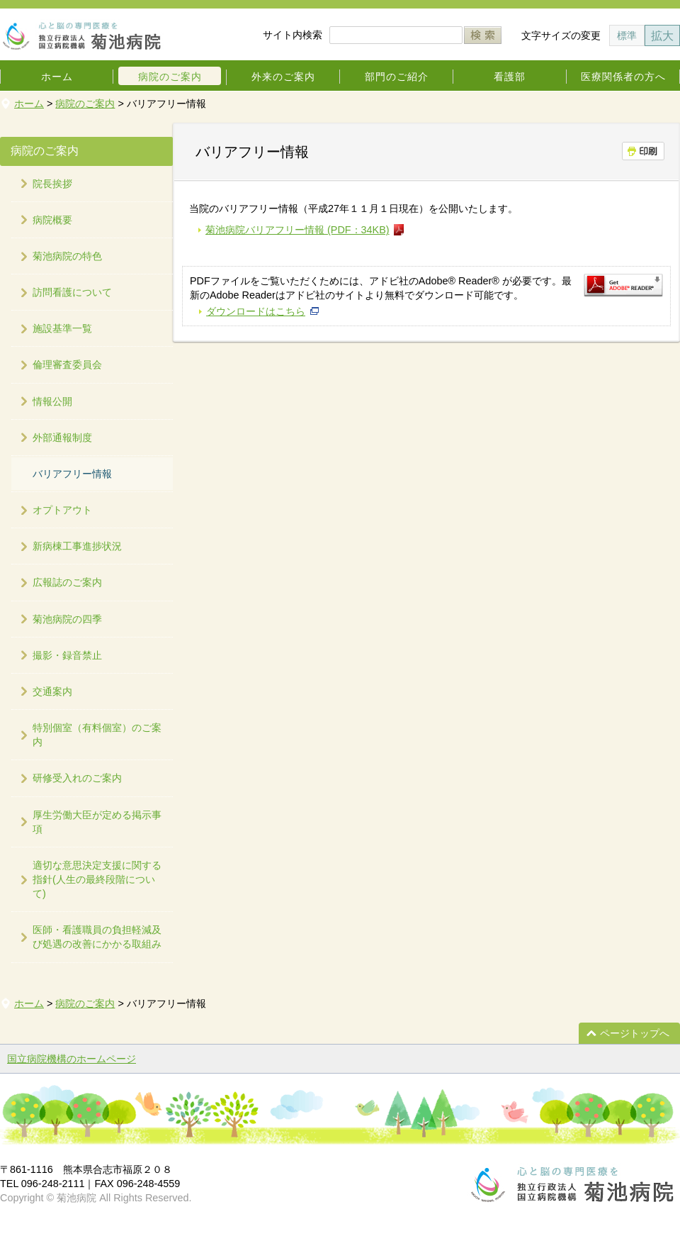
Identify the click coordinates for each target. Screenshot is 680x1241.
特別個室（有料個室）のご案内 (97, 734)
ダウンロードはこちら (255, 311)
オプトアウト (62, 510)
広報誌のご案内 (67, 582)
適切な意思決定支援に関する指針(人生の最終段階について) (97, 879)
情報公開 (52, 401)
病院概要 (52, 220)
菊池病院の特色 (67, 256)
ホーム (57, 76)
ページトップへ (634, 1033)
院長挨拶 (52, 183)
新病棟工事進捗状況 (77, 546)
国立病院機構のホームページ (71, 1058)
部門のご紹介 (397, 76)
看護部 (510, 76)
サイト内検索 (292, 34)
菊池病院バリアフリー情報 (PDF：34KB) (297, 229)
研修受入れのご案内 (77, 778)
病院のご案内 (170, 76)
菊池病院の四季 (67, 619)
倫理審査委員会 (67, 364)
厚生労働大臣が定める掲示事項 (97, 822)
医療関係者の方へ (623, 76)
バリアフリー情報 (72, 473)
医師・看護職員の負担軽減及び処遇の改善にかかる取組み (97, 937)
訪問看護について (72, 292)
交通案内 (52, 691)
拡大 (662, 35)
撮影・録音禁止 (67, 655)
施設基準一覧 (62, 328)
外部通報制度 (62, 437)
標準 (627, 35)
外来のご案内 (283, 76)
